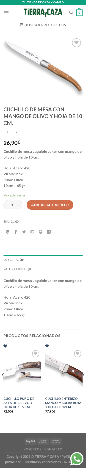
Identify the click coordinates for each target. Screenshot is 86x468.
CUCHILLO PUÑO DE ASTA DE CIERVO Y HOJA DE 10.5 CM (18, 403)
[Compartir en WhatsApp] (7, 232)
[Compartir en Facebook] (16, 232)
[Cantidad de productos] (12, 204)
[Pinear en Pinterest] (40, 232)
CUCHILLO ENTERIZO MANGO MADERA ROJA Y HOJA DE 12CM (63, 403)
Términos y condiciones (42, 462)
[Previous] (3, 384)
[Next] (82, 384)
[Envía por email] (32, 232)
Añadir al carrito (50, 204)
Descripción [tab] (14, 260)
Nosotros (32, 449)
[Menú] (6, 12)
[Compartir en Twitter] (24, 232)
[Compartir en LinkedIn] (49, 232)
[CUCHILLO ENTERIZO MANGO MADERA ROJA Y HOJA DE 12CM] (64, 371)
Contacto (53, 449)
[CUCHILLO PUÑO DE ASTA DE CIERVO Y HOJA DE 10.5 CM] (22, 371)
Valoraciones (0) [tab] (17, 269)
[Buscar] (71, 12)
